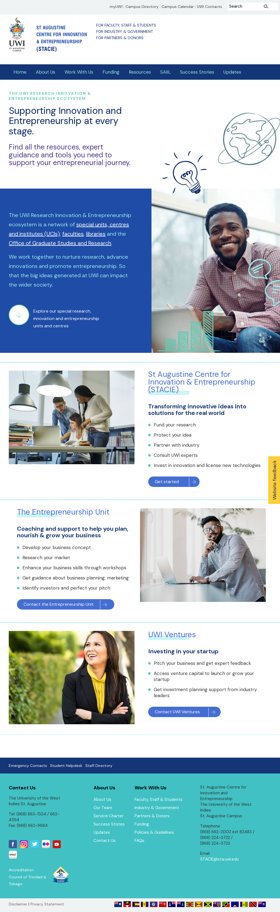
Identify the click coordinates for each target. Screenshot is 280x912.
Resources (140, 72)
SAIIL (165, 72)
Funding (111, 72)
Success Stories (197, 72)
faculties (73, 233)
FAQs (139, 840)
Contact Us (105, 840)
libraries (96, 233)
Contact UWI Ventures (177, 712)
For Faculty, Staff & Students (126, 25)
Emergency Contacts (28, 765)
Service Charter (108, 816)
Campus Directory (142, 6)
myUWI (116, 6)
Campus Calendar (178, 6)
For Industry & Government (124, 31)
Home (20, 72)
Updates (232, 72)
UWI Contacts (209, 6)
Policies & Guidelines (154, 832)
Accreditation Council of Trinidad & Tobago (27, 876)
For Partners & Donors (120, 37)
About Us (45, 72)
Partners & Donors (152, 816)
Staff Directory (98, 765)
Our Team (103, 807)
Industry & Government (157, 807)
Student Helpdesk (66, 765)
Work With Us (79, 72)
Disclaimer (18, 904)
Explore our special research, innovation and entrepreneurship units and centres (66, 318)
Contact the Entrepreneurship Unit (59, 604)
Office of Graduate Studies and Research (60, 243)
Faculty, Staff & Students (158, 799)
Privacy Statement (47, 904)
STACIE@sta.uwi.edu (219, 859)
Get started (167, 481)
